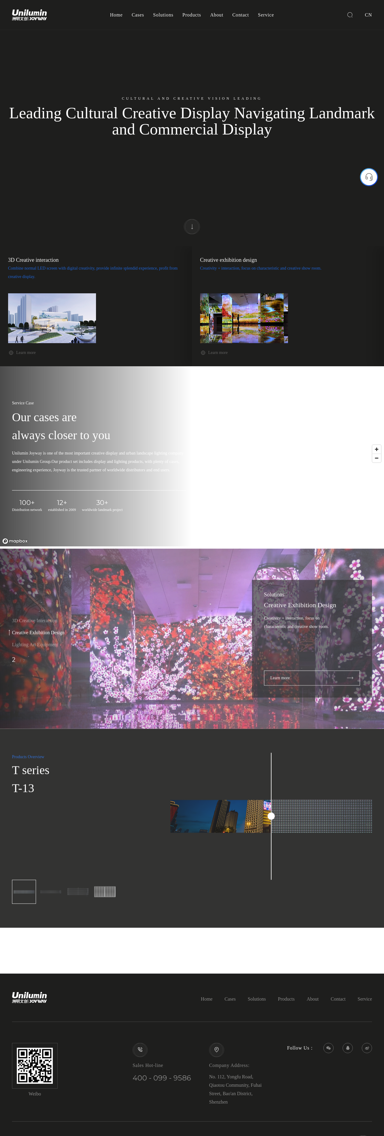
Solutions (163, 14)
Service (266, 14)
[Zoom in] (376, 449)
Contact (240, 14)
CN (368, 14)
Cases (138, 14)
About (216, 14)
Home (116, 14)
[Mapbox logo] (15, 541)
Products (191, 14)
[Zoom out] (376, 458)
